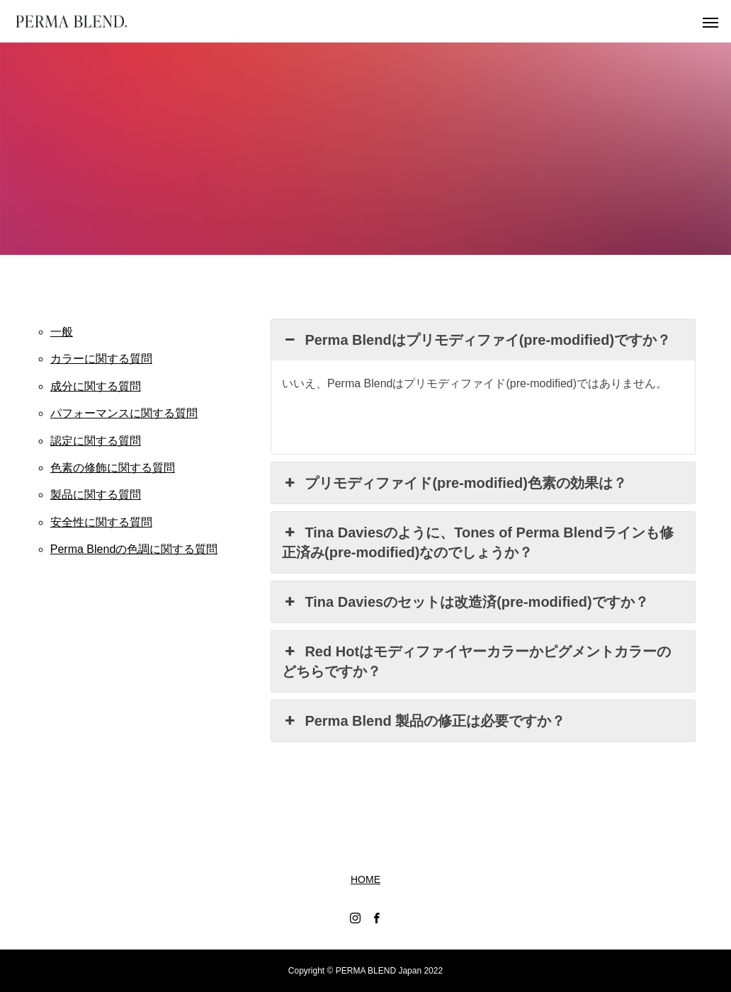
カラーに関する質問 (101, 359)
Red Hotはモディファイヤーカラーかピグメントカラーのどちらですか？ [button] (476, 660)
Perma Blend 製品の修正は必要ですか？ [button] (423, 721)
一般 (61, 332)
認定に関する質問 (95, 441)
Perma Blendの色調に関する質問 (134, 549)
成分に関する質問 (95, 386)
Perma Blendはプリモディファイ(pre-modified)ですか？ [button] (476, 340)
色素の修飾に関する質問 (112, 468)
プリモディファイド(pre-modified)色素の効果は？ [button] (454, 483)
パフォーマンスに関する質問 (124, 413)
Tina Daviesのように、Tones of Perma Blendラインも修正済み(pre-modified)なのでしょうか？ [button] (478, 541)
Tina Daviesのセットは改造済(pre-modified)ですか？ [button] (465, 602)
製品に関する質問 (95, 495)
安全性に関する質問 (101, 522)
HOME (365, 879)
